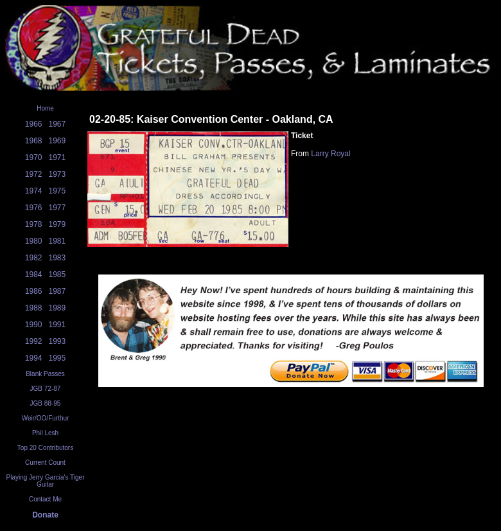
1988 (33, 307)
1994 (33, 358)
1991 (57, 324)
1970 (33, 157)
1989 (57, 307)
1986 (33, 291)
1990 (33, 324)
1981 (57, 241)
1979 (57, 224)
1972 (33, 174)
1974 (33, 190)
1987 (57, 291)
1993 (57, 341)
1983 (57, 257)
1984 (33, 274)
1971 (57, 157)
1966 (33, 124)
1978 (33, 224)
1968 (33, 140)
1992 (33, 341)
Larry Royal (330, 153)
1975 (57, 190)
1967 (57, 124)
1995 (57, 358)
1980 (33, 241)
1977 (57, 207)
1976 (33, 207)
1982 (33, 257)
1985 (57, 274)
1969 (57, 140)
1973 (57, 174)
